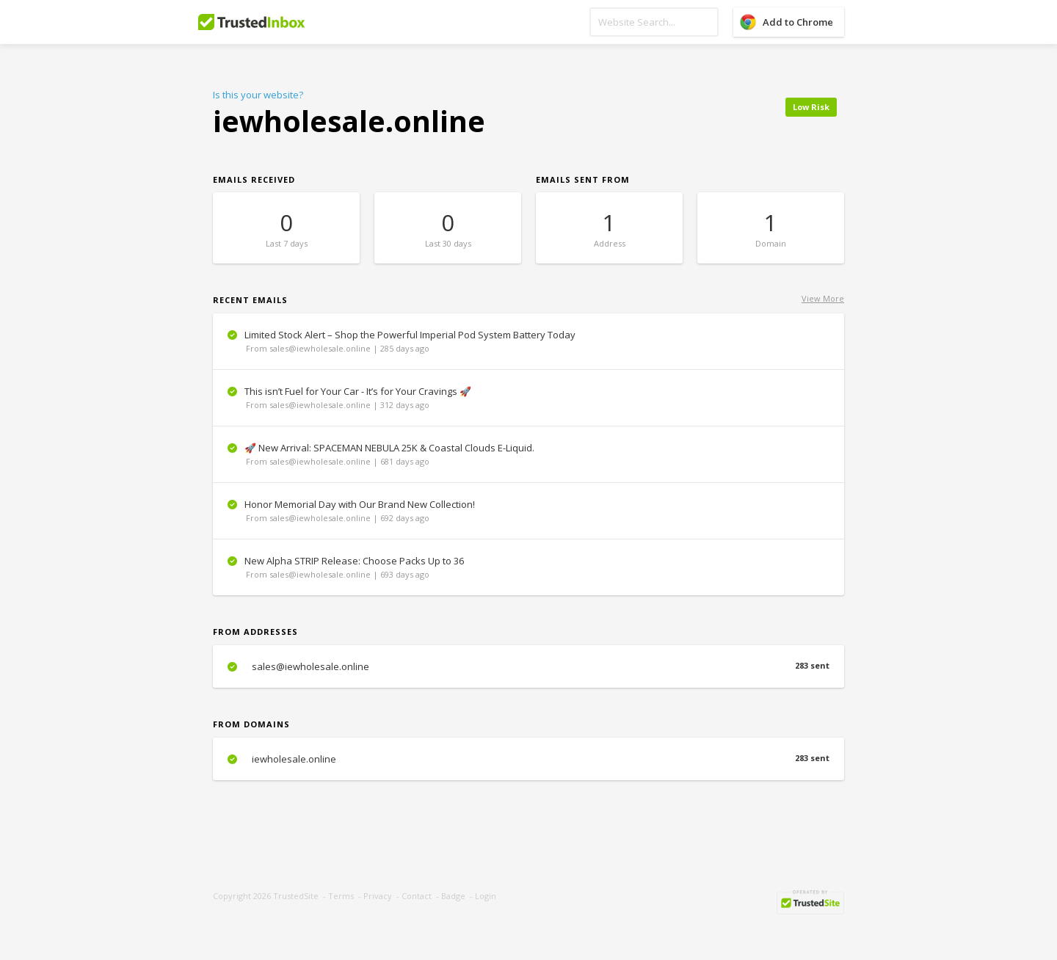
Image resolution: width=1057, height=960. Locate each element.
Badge (453, 895)
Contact (417, 895)
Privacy (377, 895)
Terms (341, 895)
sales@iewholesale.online (528, 666)
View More (823, 298)
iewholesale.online (528, 759)
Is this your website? (258, 94)
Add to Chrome (798, 22)
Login (485, 895)
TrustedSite (296, 895)
